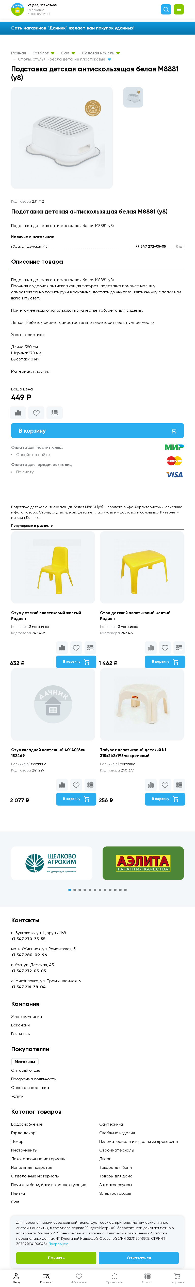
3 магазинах (31, 628)
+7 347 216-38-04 (28, 987)
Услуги (17, 1096)
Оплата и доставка (30, 1087)
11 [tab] (120, 891)
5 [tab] (90, 891)
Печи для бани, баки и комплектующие (48, 1184)
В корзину (97, 430)
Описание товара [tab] (37, 261)
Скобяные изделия (117, 1132)
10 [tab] (115, 891)
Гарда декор (23, 1132)
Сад (68, 53)
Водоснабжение (27, 1124)
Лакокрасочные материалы (38, 1158)
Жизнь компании (26, 1016)
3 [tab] (79, 891)
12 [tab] (125, 891)
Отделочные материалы (35, 1176)
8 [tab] (105, 891)
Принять (56, 1257)
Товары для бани (115, 1167)
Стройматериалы (116, 1150)
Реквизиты (20, 1033)
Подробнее (58, 1244)
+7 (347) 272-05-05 (42, 5)
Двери (105, 1158)
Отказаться (139, 1257)
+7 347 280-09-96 (29, 954)
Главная (18, 53)
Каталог (43, 53)
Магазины (25, 1061)
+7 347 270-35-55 (28, 938)
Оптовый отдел (26, 1070)
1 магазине (29, 765)
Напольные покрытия (31, 1167)
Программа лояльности (34, 1079)
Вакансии (20, 1025)
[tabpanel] (52, 864)
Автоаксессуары (115, 1184)
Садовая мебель (101, 53)
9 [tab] (110, 891)
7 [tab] (100, 891)
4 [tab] (85, 891)
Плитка (18, 1193)
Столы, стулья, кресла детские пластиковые (64, 59)
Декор (17, 1141)
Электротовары (115, 1193)
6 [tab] (95, 891)
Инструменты (24, 1150)
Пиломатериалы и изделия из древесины (138, 1141)
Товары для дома (116, 1176)
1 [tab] (69, 891)
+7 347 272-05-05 (151, 246)
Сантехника (111, 1124)
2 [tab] (74, 891)
